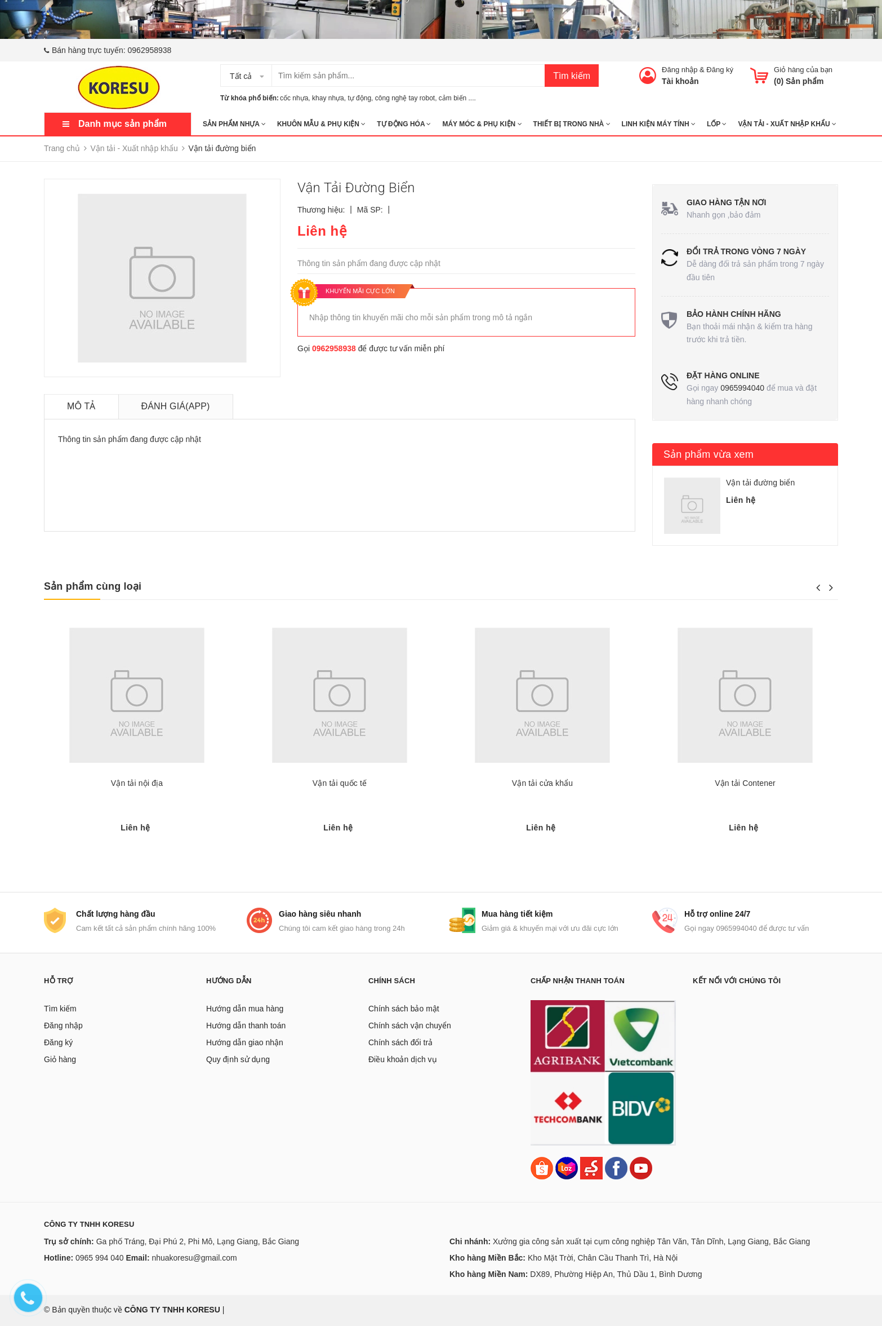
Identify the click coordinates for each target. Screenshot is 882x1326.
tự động (359, 98)
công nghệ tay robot (405, 98)
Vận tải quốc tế (340, 783)
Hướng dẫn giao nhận (244, 1042)
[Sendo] (591, 1167)
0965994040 (742, 387)
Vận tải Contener (745, 783)
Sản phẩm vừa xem (708, 454)
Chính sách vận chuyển (409, 1025)
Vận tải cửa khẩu (542, 783)
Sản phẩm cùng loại (92, 586)
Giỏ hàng (60, 1059)
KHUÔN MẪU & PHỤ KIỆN (321, 124)
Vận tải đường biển (760, 482)
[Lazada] (567, 1167)
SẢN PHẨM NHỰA (234, 124)
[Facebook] (616, 1167)
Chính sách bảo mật (403, 1008)
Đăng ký (719, 69)
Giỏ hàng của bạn (803, 69)
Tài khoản (680, 81)
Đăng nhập (679, 69)
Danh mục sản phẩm (122, 124)
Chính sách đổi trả (400, 1042)
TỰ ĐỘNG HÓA (404, 124)
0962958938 (150, 50)
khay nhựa (328, 98)
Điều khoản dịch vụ (402, 1059)
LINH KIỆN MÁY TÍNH (659, 124)
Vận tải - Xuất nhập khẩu (787, 124)
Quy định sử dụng (238, 1059)
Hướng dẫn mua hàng (244, 1008)
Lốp (717, 124)
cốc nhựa (294, 98)
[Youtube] (641, 1167)
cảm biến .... (457, 98)
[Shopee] (542, 1167)
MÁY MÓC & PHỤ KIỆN (482, 124)
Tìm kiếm (571, 76)
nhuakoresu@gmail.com (194, 1257)
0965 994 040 (99, 1257)
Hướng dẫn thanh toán (246, 1025)
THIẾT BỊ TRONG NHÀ (572, 124)
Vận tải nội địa (137, 783)
